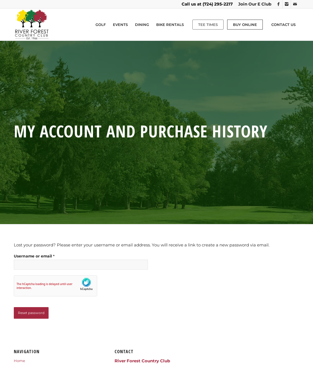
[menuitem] (253, 4)
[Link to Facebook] (278, 4)
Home (19, 360)
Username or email (34, 256)
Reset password (31, 313)
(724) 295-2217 (218, 4)
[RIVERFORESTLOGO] (32, 25)
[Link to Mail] (295, 4)
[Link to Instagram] (287, 4)
